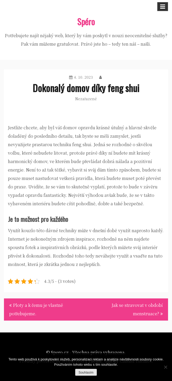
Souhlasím (86, 372)
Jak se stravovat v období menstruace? (137, 309)
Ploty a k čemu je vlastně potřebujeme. (36, 309)
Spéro (86, 21)
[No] (165, 367)
